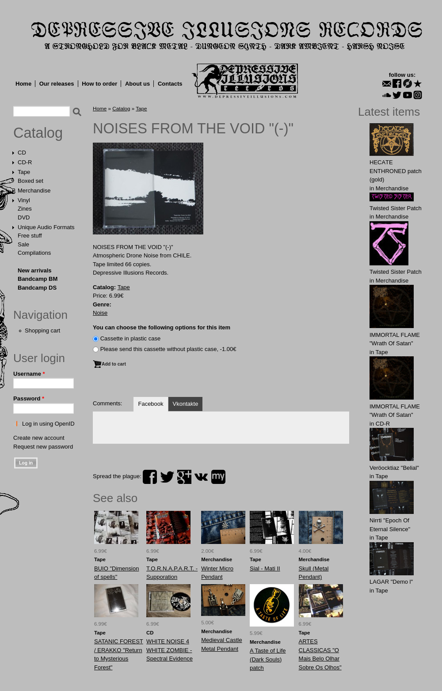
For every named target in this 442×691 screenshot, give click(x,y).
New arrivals (35, 270)
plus (184, 477)
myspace (218, 477)
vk (201, 477)
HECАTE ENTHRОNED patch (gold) (396, 171)
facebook (150, 477)
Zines (25, 208)
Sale (23, 244)
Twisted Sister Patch (396, 208)
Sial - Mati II (265, 568)
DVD (24, 217)
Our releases (56, 83)
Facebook (150, 403)
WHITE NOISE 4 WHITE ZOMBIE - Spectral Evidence (169, 650)
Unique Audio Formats (46, 227)
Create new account (39, 437)
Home (23, 83)
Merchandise (34, 190)
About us (137, 83)
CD (22, 152)
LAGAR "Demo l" (391, 581)
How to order (99, 83)
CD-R (25, 162)
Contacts (170, 83)
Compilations (34, 252)
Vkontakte (185, 403)
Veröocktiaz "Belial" (394, 467)
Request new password (43, 446)
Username (29, 373)
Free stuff (30, 235)
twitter (167, 477)
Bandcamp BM (37, 279)
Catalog (38, 133)
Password (28, 398)
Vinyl (24, 200)
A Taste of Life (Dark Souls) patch (268, 659)
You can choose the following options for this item (161, 327)
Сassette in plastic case (130, 338)
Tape (24, 172)
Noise (100, 313)
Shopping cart (42, 330)
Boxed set (30, 180)
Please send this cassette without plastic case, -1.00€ (168, 349)
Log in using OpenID (48, 423)
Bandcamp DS (37, 287)
